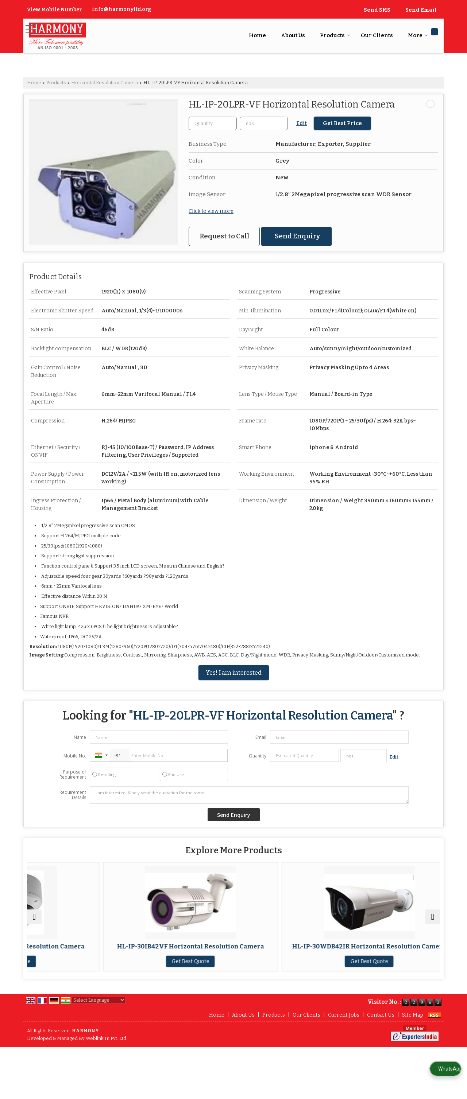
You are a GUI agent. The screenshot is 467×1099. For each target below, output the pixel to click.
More (418, 35)
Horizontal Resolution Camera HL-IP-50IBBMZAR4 (389, 950)
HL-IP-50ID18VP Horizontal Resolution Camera (77, 950)
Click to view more (211, 211)
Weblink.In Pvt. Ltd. (106, 1053)
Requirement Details (72, 795)
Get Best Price (342, 123)
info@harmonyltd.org (121, 9)
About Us (293, 35)
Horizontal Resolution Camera (104, 82)
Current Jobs (343, 1029)
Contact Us (380, 1029)
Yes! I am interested (234, 672)
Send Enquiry (297, 236)
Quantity (257, 756)
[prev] (34, 924)
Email (260, 737)
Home (257, 35)
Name (80, 737)
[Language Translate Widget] (99, 1014)
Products (335, 35)
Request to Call (225, 236)
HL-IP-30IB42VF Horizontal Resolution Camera (181, 950)
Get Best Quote (77, 969)
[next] (432, 924)
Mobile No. (74, 756)
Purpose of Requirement (72, 774)
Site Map (412, 1029)
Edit (301, 123)
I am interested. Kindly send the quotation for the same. (249, 795)
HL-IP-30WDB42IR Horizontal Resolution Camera (285, 953)
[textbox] (264, 123)
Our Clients (377, 35)
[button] (54, 10)
